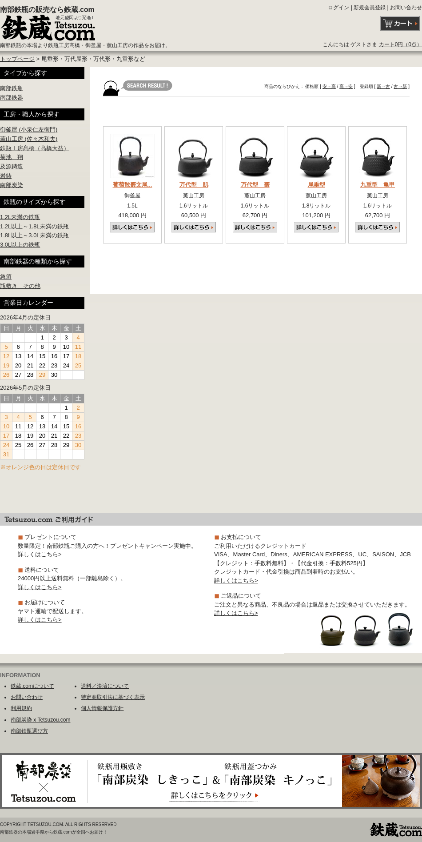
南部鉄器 (11, 97)
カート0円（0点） (400, 44)
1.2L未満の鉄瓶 (20, 217)
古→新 (400, 86)
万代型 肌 (193, 184)
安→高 (329, 86)
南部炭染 (11, 185)
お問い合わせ (406, 7)
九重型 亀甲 (377, 184)
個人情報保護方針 (102, 708)
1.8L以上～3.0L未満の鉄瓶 (34, 235)
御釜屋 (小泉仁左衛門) (28, 129)
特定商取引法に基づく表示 (113, 697)
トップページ (17, 59)
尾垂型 (316, 184)
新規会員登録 (370, 7)
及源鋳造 (11, 166)
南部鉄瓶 (11, 88)
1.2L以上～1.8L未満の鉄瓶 (34, 226)
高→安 (346, 86)
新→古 (383, 86)
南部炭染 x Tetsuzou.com (40, 720)
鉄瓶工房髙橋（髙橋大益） (34, 148)
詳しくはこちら (132, 227)
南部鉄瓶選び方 (29, 731)
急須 (6, 276)
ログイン (338, 7)
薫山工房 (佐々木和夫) (28, 139)
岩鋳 (6, 175)
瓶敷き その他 (20, 286)
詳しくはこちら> (40, 554)
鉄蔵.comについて (32, 686)
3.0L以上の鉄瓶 (20, 244)
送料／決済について (105, 686)
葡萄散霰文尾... (132, 184)
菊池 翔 (11, 157)
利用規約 (21, 708)
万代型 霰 (255, 184)
